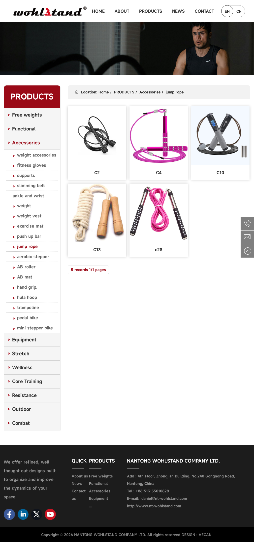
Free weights (101, 476)
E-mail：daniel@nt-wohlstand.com (157, 498)
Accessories (149, 92)
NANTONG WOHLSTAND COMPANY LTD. (173, 461)
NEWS (178, 11)
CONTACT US (204, 15)
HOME (98, 11)
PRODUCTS (150, 11)
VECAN (205, 534)
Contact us (79, 495)
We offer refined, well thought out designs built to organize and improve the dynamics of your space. (30, 479)
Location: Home (95, 92)
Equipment (98, 498)
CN (239, 11)
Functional (98, 483)
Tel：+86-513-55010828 (148, 491)
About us (80, 476)
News (77, 483)
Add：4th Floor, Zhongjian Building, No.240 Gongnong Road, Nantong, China (181, 480)
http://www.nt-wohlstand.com (154, 505)
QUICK (79, 461)
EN (227, 11)
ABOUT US (122, 15)
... (90, 505)
